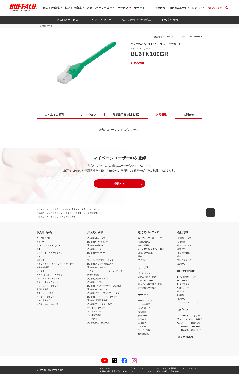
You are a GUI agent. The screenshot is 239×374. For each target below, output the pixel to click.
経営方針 (181, 291)
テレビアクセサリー (45, 296)
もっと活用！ (143, 245)
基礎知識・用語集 (145, 252)
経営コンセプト (184, 245)
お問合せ (142, 319)
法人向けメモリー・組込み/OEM (101, 263)
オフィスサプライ (95, 311)
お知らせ (142, 326)
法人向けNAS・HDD (96, 252)
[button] (119, 184)
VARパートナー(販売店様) (188, 322)
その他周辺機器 (43, 300)
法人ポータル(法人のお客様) (189, 319)
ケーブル (40, 271)
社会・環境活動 (183, 252)
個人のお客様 (185, 337)
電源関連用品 (42, 289)
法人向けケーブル (95, 282)
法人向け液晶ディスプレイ (99, 278)
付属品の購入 (144, 333)
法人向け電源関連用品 (97, 300)
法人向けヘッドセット (97, 289)
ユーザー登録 (144, 330)
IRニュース (182, 280)
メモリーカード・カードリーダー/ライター (55, 263)
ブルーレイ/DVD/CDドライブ (50, 252)
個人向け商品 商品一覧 (47, 304)
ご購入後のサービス (147, 280)
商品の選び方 (144, 241)
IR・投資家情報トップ (186, 276)
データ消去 (92, 318)
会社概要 (181, 241)
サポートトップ (145, 300)
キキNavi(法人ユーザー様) (188, 326)
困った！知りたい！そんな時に (151, 249)
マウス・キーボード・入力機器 (49, 274)
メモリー (40, 256)
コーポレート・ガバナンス (188, 302)
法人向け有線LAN (95, 245)
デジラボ (142, 260)
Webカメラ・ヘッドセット (48, 278)
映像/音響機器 (43, 267)
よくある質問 (144, 304)
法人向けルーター (95, 249)
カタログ (142, 322)
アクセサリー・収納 (45, 293)
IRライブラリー (184, 284)
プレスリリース (184, 260)
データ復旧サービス (147, 287)
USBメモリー (43, 260)
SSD (39, 249)
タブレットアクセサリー (47, 285)
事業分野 (181, 249)
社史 (179, 256)
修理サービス (144, 315)
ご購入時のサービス (147, 276)
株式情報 (181, 298)
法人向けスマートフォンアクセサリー (104, 293)
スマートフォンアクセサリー (49, 282)
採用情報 (181, 263)
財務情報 (181, 295)
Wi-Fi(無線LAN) (43, 238)
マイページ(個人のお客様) (188, 315)
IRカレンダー (183, 287)
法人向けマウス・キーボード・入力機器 (104, 285)
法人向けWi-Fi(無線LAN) (98, 241)
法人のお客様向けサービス (150, 284)
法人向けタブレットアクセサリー (102, 296)
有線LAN (40, 241)
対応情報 (142, 311)
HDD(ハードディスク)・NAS (49, 245)
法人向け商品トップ (96, 238)
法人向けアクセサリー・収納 (99, 304)
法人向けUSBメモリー (97, 267)
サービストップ (145, 273)
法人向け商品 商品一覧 (98, 322)
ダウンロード (144, 308)
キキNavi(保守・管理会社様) (189, 330)
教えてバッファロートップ (150, 238)
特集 (140, 256)
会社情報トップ (184, 238)
